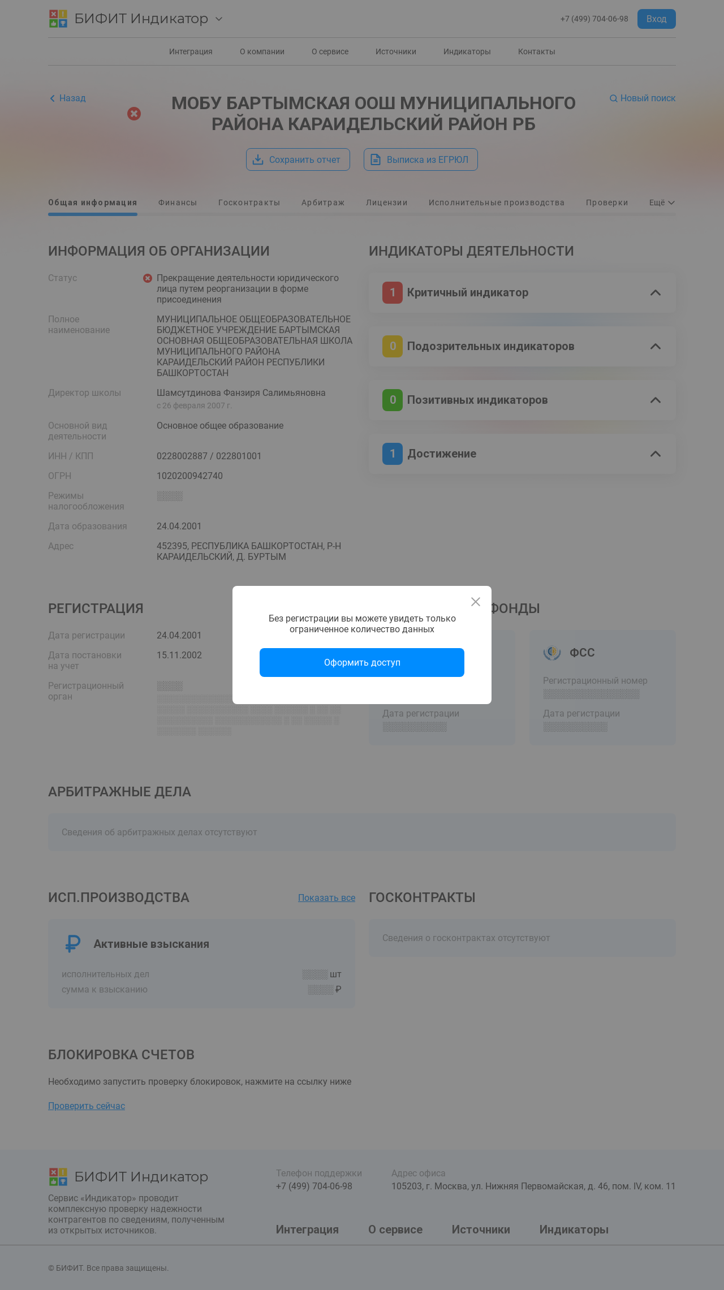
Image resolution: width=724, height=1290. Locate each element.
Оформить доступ (362, 662)
